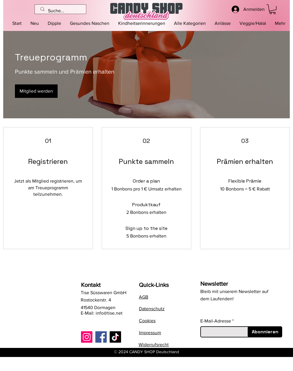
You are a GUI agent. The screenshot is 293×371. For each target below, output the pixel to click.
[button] (190, 23)
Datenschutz (152, 308)
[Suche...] (61, 11)
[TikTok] (115, 337)
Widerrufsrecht (154, 344)
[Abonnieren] (265, 331)
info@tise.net (109, 313)
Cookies (147, 320)
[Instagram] (86, 337)
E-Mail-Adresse (215, 321)
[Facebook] (101, 337)
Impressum (150, 332)
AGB (143, 296)
